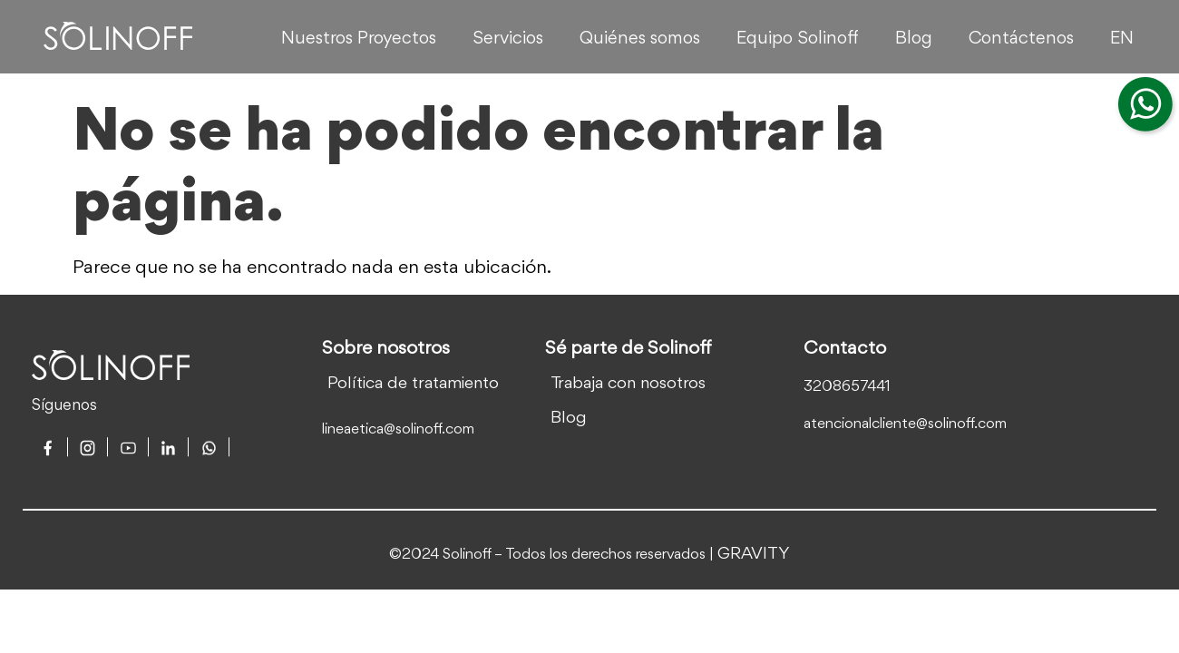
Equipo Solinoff (797, 39)
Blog (913, 39)
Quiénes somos (640, 39)
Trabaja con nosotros (628, 384)
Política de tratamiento (413, 384)
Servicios (508, 39)
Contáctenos (1021, 39)
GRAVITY (753, 554)
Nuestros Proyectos (358, 39)
